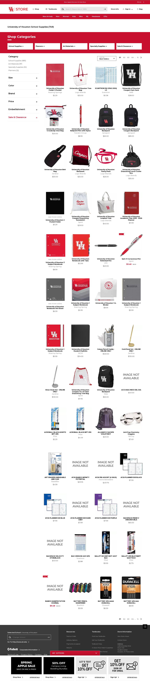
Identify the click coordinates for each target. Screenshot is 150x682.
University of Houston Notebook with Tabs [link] (80, 260)
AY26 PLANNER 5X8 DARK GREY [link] (80, 519)
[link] (140, 9)
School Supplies (17, 60)
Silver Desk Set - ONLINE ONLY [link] (55, 391)
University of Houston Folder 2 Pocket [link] (55, 89)
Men (57, 16)
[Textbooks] (51, 9)
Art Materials (15, 64)
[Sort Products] (106, 58)
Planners (13, 70)
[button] (36, 9)
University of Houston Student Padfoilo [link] (80, 350)
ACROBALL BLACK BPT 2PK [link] (80, 432)
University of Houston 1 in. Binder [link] (105, 304)
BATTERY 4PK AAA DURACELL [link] (131, 602)
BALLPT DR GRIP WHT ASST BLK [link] (106, 557)
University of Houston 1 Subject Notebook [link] (80, 304)
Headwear (96, 16)
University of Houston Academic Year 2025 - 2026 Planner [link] (131, 218)
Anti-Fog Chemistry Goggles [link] (131, 433)
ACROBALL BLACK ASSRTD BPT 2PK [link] (55, 433)
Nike (81, 16)
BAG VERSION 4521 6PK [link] (80, 556)
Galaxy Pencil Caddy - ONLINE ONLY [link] (106, 350)
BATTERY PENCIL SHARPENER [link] (80, 602)
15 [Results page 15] (138, 57)
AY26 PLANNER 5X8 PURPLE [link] (106, 518)
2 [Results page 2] (124, 57)
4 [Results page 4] (133, 57)
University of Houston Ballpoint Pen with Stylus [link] (80, 130)
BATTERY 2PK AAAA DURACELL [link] (106, 602)
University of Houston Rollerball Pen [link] (106, 260)
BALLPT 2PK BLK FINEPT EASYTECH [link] (131, 557)
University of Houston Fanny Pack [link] (106, 170)
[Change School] (29, 637)
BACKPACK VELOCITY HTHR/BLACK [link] (55, 557)
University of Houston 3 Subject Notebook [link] (55, 263)
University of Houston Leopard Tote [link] (106, 217)
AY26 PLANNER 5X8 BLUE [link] (55, 518)
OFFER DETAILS (35, 677)
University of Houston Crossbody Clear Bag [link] (55, 130)
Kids (74, 16)
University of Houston (22, 633)
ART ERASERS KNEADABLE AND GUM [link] (55, 478)
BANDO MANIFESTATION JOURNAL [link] (55, 602)
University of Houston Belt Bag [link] (55, 170)
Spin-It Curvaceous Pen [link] (131, 259)
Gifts (105, 16)
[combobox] (29, 637)
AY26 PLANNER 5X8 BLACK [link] (131, 477)
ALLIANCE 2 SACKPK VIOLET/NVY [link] (106, 433)
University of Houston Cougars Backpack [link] (131, 130)
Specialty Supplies (17, 67)
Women (66, 16)
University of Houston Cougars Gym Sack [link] (131, 89)
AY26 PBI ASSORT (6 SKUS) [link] (106, 477)
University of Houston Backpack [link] (106, 130)
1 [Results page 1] (120, 57)
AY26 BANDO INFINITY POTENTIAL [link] (80, 478)
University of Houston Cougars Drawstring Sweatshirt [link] (80, 218)
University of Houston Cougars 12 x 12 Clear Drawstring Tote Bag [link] (80, 391)
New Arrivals (48, 16)
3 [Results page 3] (128, 57)
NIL (87, 16)
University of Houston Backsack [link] (80, 170)
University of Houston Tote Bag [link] (80, 89)
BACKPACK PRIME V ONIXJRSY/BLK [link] (131, 519)
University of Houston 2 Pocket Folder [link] (55, 221)
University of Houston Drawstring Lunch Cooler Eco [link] (131, 171)
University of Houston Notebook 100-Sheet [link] (55, 307)
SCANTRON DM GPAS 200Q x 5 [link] (106, 89)
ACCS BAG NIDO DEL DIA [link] (131, 390)
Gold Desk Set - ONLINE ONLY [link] (131, 350)
